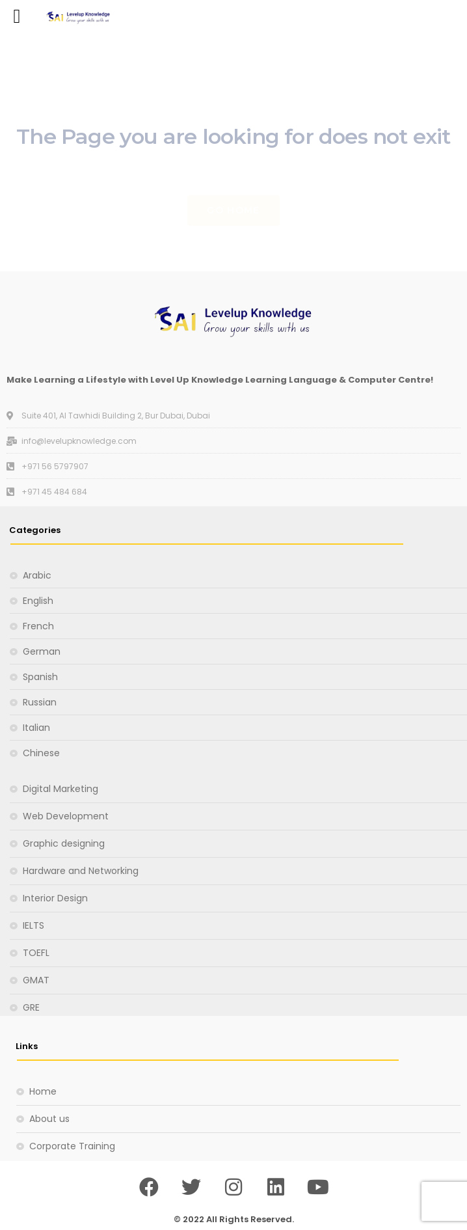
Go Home (233, 210)
